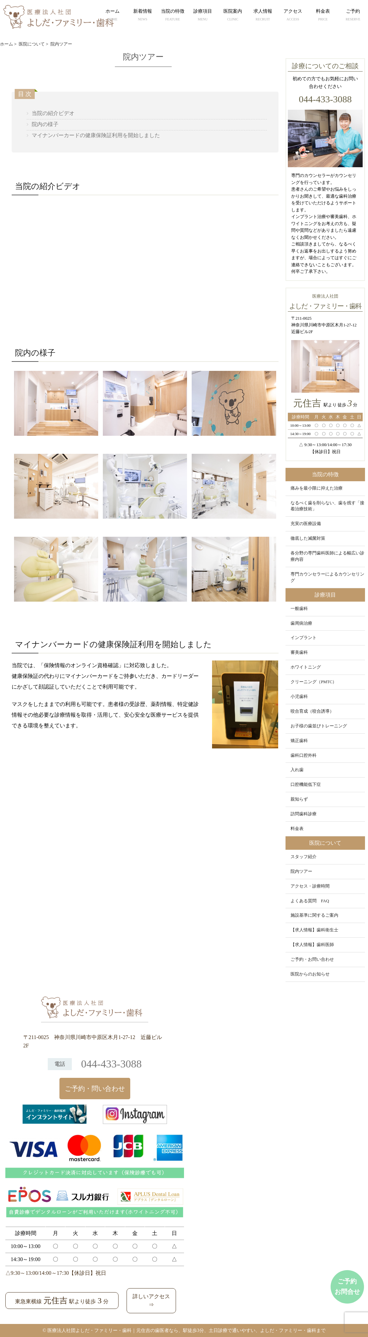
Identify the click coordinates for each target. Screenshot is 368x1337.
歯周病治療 (301, 623)
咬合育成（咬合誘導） (312, 711)
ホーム (113, 16)
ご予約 (353, 16)
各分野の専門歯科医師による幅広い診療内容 (327, 556)
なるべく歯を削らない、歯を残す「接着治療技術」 (327, 506)
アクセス (293, 16)
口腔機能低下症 (306, 784)
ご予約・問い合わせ (95, 1088)
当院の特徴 (173, 16)
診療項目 (203, 16)
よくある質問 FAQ (310, 901)
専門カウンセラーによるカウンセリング (327, 577)
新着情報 (143, 16)
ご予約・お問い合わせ (312, 959)
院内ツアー (301, 871)
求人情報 (263, 16)
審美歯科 (299, 652)
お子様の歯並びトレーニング (319, 726)
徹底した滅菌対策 (308, 538)
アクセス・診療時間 (310, 886)
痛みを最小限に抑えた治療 (317, 488)
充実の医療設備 (306, 523)
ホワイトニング (306, 667)
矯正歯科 (299, 740)
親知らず (299, 799)
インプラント (304, 637)
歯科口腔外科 (304, 755)
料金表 (323, 16)
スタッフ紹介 (304, 856)
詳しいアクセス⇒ (151, 1301)
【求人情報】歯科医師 (312, 944)
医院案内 (233, 16)
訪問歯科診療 (304, 814)
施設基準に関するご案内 (314, 915)
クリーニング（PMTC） (314, 682)
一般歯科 (299, 608)
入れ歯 (297, 769)
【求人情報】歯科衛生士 (314, 930)
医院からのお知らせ (310, 974)
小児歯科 (299, 696)
